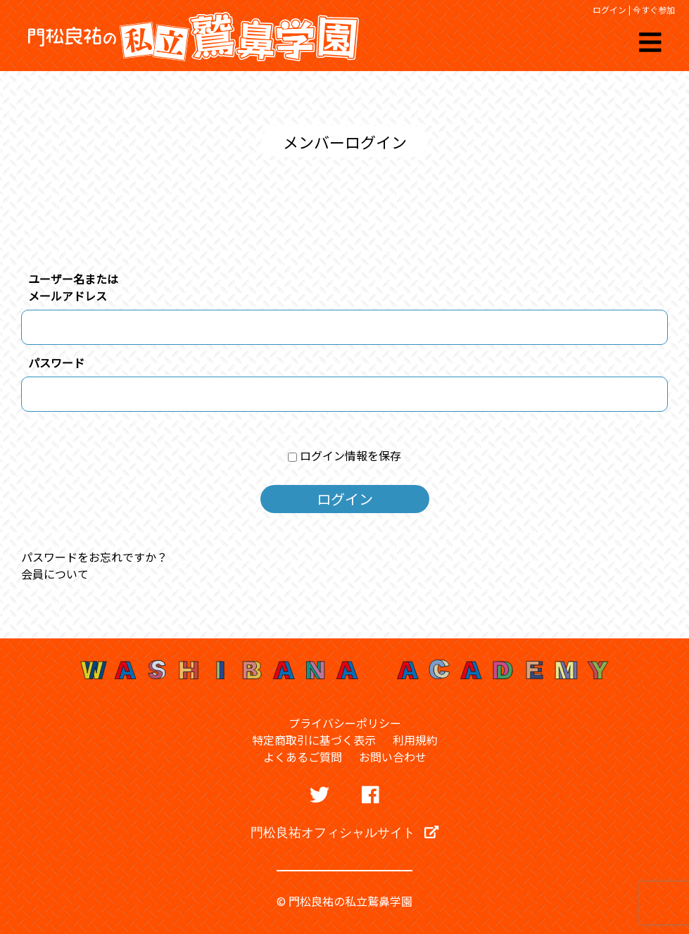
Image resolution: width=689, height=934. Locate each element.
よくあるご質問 (302, 756)
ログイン (609, 9)
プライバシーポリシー (345, 722)
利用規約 (415, 739)
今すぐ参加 (654, 9)
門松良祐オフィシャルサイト (344, 832)
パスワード (56, 362)
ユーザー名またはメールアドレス (73, 287)
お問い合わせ (392, 756)
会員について (55, 573)
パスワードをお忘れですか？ (94, 556)
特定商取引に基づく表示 (314, 739)
